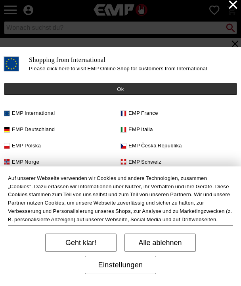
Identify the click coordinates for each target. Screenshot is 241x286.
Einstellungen (120, 265)
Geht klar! (80, 243)
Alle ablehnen (160, 243)
